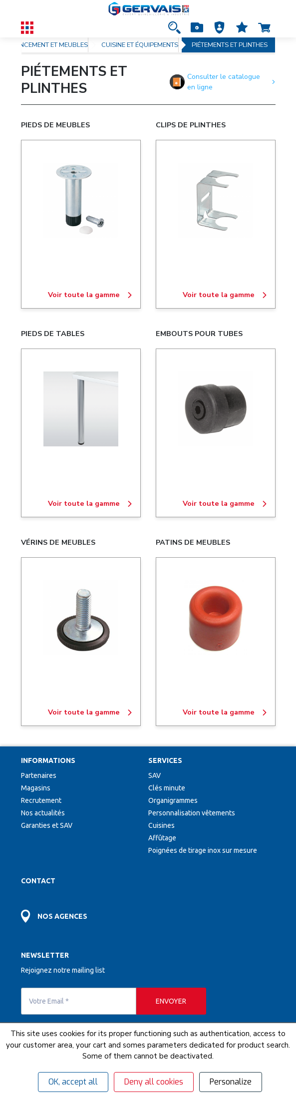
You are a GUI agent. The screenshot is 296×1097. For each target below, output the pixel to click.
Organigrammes (173, 800)
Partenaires (38, 775)
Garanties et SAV (46, 825)
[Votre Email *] (78, 1001)
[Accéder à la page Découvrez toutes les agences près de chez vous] (84, 910)
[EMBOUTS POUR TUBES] (216, 409)
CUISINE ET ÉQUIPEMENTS (139, 44)
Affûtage (162, 838)
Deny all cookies (153, 1082)
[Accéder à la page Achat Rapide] (197, 27)
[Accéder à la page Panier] (264, 27)
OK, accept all (73, 1082)
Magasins (35, 788)
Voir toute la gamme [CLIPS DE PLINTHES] (225, 295)
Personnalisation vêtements (191, 813)
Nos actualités (43, 813)
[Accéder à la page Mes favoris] (242, 27)
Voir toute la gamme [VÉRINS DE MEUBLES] (90, 712)
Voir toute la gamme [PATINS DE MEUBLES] (225, 712)
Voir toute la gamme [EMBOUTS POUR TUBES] (225, 503)
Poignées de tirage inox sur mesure (202, 850)
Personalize (231, 1082)
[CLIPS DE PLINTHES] (216, 200)
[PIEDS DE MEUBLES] (81, 200)
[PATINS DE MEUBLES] (216, 618)
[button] (219, 27)
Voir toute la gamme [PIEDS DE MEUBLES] (90, 295)
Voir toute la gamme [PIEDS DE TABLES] (90, 503)
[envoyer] (171, 1001)
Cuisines (161, 825)
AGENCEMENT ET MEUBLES (47, 44)
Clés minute (166, 788)
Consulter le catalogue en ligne (222, 82)
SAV (154, 775)
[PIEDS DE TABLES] (81, 409)
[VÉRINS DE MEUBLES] (81, 618)
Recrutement (41, 800)
